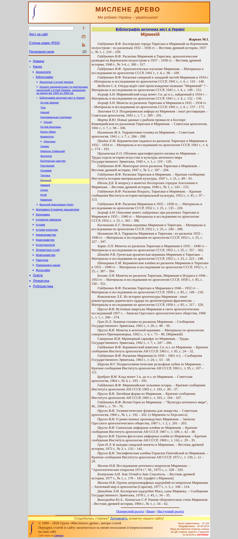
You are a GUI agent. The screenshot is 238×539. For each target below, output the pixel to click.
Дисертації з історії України (56, 84)
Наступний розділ (170, 511)
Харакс (44, 154)
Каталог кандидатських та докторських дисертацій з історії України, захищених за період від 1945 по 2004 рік (62, 93)
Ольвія (48, 127)
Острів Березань (50, 132)
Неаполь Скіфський (52, 159)
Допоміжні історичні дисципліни (57, 222)
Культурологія (45, 262)
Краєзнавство (45, 256)
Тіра (43, 111)
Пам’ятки (42, 279)
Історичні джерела (48, 234)
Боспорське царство (53, 169)
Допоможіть (119, 518)
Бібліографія (44, 79)
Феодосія (46, 164)
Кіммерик (46, 211)
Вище (150, 511)
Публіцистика (43, 308)
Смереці (58, 535)
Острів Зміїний (49, 106)
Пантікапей (47, 175)
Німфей (45, 196)
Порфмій (46, 180)
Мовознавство (45, 273)
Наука (37, 68)
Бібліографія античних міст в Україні (62, 101)
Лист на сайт (38, 34)
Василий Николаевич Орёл (57, 217)
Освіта (38, 296)
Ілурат (44, 201)
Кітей (43, 206)
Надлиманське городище (56, 122)
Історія (40, 239)
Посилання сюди (41, 51)
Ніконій (44, 117)
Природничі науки (48, 285)
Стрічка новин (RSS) (44, 43)
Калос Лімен (48, 138)
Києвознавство (46, 251)
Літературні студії (48, 268)
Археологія (43, 73)
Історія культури (47, 245)
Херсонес (50, 148)
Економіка (43, 228)
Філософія (43, 290)
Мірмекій (45, 190)
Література (41, 302)
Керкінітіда (47, 143)
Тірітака (45, 185)
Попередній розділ (130, 511)
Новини (38, 62)
